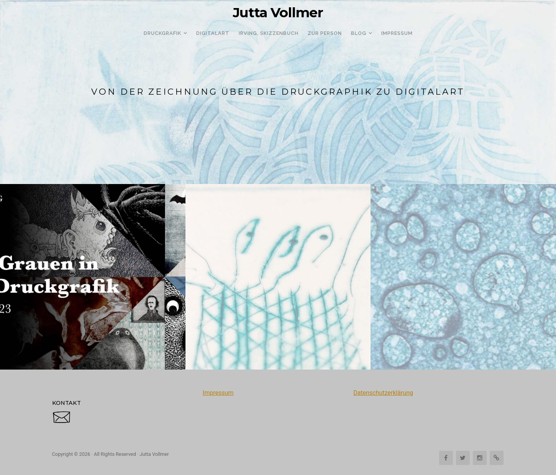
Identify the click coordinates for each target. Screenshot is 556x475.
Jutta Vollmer (278, 13)
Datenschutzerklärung (383, 392)
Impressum (218, 392)
